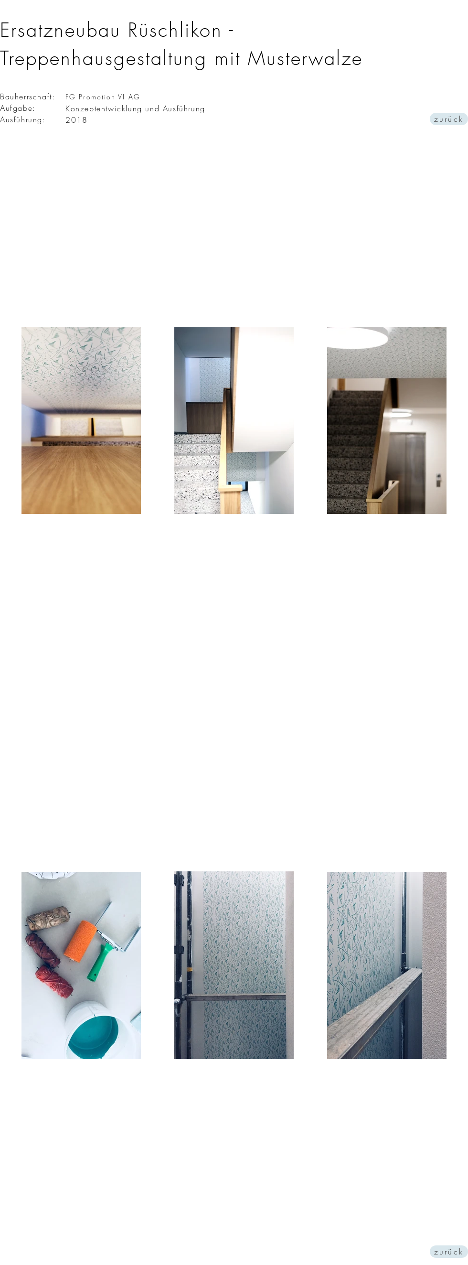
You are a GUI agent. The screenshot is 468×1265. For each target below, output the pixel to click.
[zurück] (449, 119)
